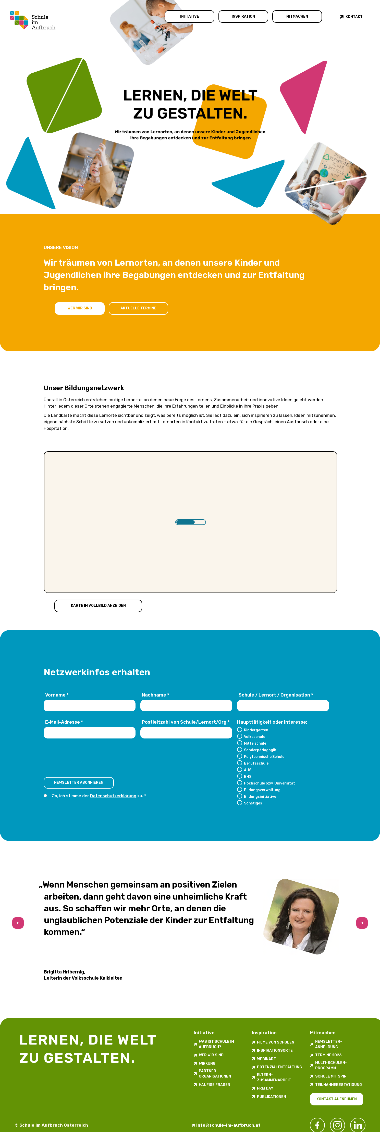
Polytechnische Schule (264, 757)
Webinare (266, 1059)
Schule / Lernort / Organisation (276, 695)
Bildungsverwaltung (262, 790)
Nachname (155, 695)
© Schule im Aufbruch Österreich (51, 1125)
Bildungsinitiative (260, 796)
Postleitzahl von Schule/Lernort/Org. (186, 722)
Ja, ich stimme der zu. (98, 795)
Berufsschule (256, 763)
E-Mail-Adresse (64, 722)
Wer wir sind (79, 308)
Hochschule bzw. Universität (269, 783)
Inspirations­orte (275, 1050)
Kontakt (354, 17)
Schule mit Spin (331, 1076)
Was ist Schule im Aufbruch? (216, 1044)
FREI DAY (265, 1088)
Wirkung (207, 1063)
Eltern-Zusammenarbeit (274, 1077)
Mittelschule (255, 743)
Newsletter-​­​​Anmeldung (328, 1044)
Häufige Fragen (214, 1085)
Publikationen (271, 1097)
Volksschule (254, 737)
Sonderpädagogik (260, 750)
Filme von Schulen (275, 1042)
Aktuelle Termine (138, 308)
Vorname (57, 695)
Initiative (189, 16)
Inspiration (243, 16)
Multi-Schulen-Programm (331, 1065)
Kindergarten (256, 730)
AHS (247, 770)
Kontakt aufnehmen (336, 1099)
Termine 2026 (328, 1055)
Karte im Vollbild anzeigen (98, 605)
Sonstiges (253, 803)
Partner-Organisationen (215, 1074)
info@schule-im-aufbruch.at (228, 1125)
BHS (247, 777)
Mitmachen (297, 16)
